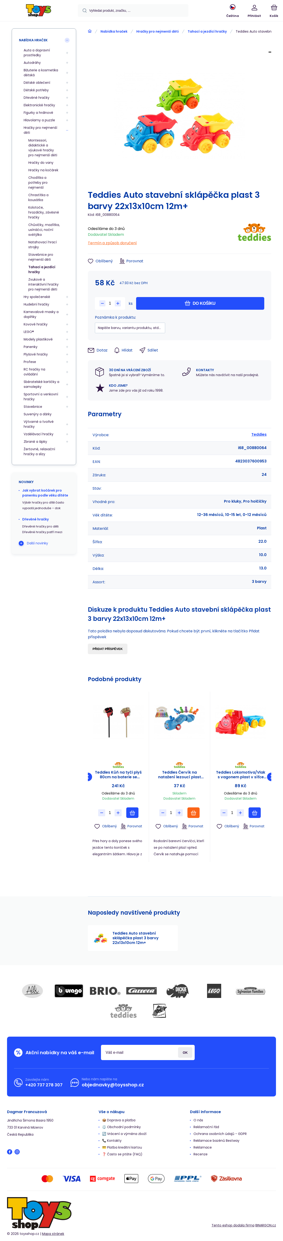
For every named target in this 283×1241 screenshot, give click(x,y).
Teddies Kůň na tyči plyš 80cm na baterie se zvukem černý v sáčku (118, 774)
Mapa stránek (53, 1233)
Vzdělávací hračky (38, 434)
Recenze (201, 1154)
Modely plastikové (38, 339)
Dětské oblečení (37, 82)
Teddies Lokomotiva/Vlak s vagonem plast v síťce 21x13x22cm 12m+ (240, 774)
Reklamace (203, 1147)
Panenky (30, 346)
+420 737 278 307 (44, 1085)
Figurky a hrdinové (38, 112)
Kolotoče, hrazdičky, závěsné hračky (43, 212)
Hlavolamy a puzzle (39, 120)
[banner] (38, 11)
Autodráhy (32, 62)
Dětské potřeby (36, 90)
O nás (198, 1120)
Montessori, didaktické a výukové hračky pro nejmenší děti (42, 147)
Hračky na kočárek (43, 170)
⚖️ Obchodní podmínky (121, 1127)
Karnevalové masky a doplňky (41, 314)
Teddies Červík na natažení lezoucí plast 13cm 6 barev (179, 774)
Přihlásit (185, 1052)
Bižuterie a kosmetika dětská (41, 72)
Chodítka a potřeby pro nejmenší (38, 182)
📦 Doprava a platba (118, 1120)
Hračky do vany (40, 162)
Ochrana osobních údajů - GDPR (220, 1133)
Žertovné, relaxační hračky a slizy (39, 451)
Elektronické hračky (39, 105)
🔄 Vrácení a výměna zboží (124, 1133)
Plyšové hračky (36, 354)
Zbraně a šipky (35, 441)
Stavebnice (33, 406)
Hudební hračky (36, 304)
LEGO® (29, 331)
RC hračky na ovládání (34, 372)
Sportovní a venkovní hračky (41, 396)
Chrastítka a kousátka (38, 197)
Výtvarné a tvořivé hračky (39, 424)
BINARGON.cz (265, 1225)
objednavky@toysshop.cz (113, 1084)
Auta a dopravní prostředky (37, 52)
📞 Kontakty (112, 1140)
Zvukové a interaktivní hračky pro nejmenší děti (43, 284)
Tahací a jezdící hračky (207, 31)
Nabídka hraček (114, 31)
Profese (30, 361)
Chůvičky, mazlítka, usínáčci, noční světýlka (44, 229)
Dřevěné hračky (36, 97)
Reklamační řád (206, 1127)
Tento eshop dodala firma (233, 1225)
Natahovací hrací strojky (42, 244)
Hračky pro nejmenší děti (157, 31)
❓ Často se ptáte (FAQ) (122, 1154)
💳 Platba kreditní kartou (122, 1147)
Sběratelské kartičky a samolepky (41, 384)
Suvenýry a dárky (38, 414)
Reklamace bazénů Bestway (216, 1140)
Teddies (259, 434)
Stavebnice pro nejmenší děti (40, 257)
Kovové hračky (36, 324)
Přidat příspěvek (108, 649)
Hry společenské (37, 296)
